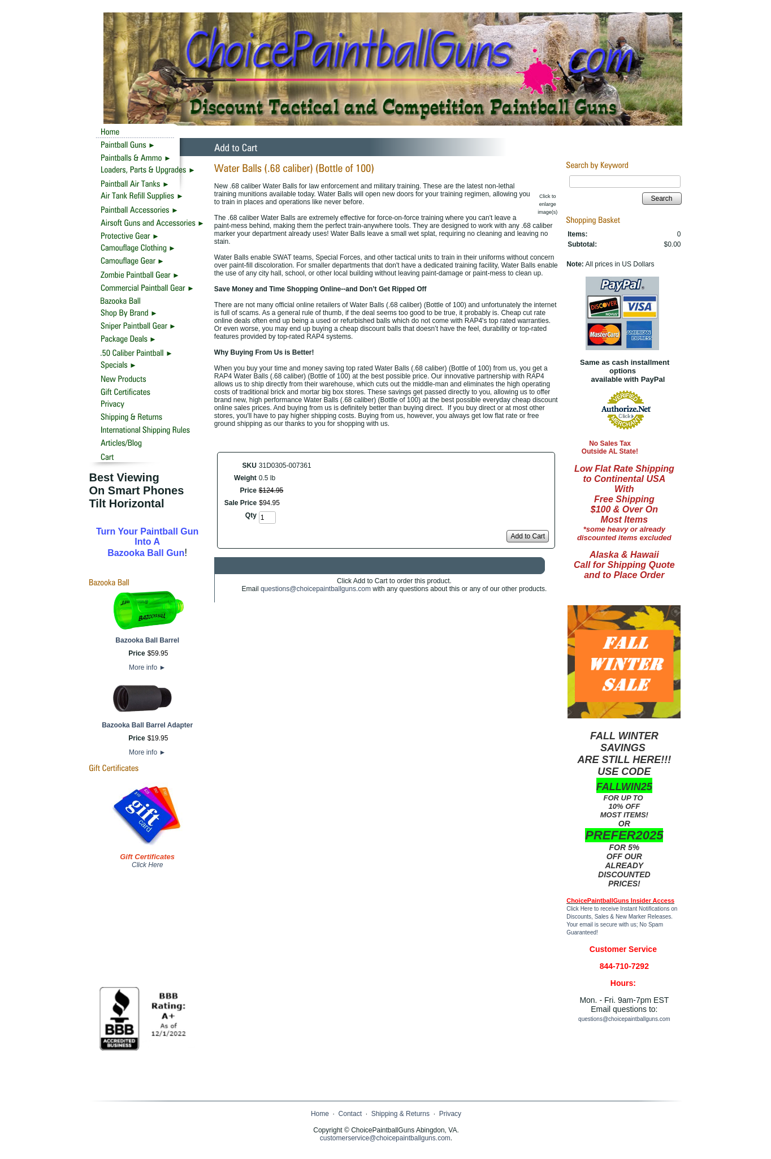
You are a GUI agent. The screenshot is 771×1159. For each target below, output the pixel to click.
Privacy (450, 1114)
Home (320, 1114)
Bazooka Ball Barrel (147, 640)
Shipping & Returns (400, 1114)
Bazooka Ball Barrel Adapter (147, 725)
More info (147, 667)
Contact (350, 1114)
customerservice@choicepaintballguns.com (385, 1138)
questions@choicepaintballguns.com (316, 589)
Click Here (147, 865)
